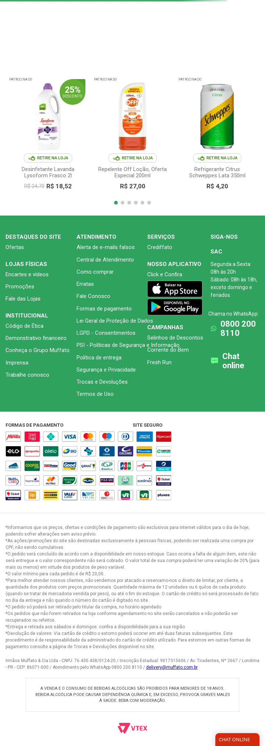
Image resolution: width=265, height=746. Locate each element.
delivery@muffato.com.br (172, 667)
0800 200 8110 (238, 328)
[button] (116, 203)
